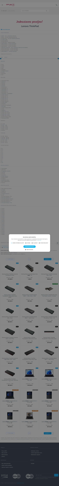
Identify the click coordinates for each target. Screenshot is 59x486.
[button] (29, 249)
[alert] (29, 243)
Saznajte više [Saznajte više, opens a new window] (39, 240)
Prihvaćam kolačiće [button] (29, 246)
